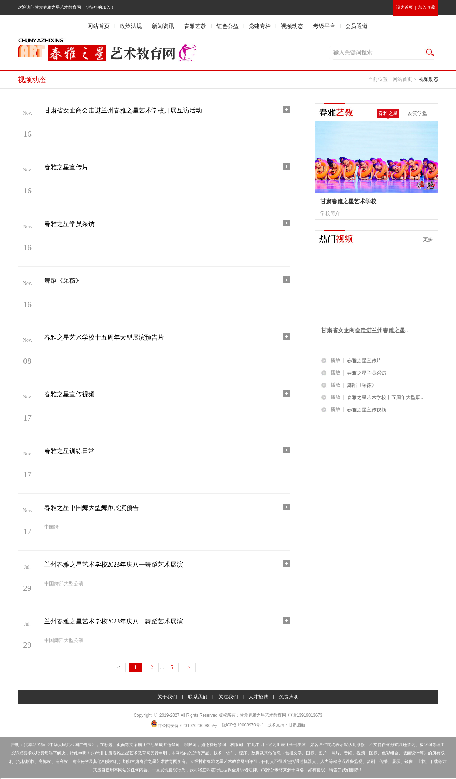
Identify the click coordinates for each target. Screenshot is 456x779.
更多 (428, 239)
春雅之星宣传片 (364, 360)
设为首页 (404, 7)
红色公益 (227, 26)
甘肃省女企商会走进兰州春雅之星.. (364, 330)
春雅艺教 (195, 26)
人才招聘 (258, 696)
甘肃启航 (296, 725)
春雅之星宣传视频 (366, 409)
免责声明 (289, 696)
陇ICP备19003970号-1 (243, 725)
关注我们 (228, 696)
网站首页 (98, 26)
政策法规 (131, 26)
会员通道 (356, 26)
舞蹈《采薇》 (361, 385)
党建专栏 (260, 26)
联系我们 (197, 696)
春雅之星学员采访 (366, 373)
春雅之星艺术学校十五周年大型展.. (385, 397)
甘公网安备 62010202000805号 (184, 724)
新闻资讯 (163, 26)
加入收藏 (426, 7)
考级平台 (324, 26)
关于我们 (167, 696)
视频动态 (292, 26)
